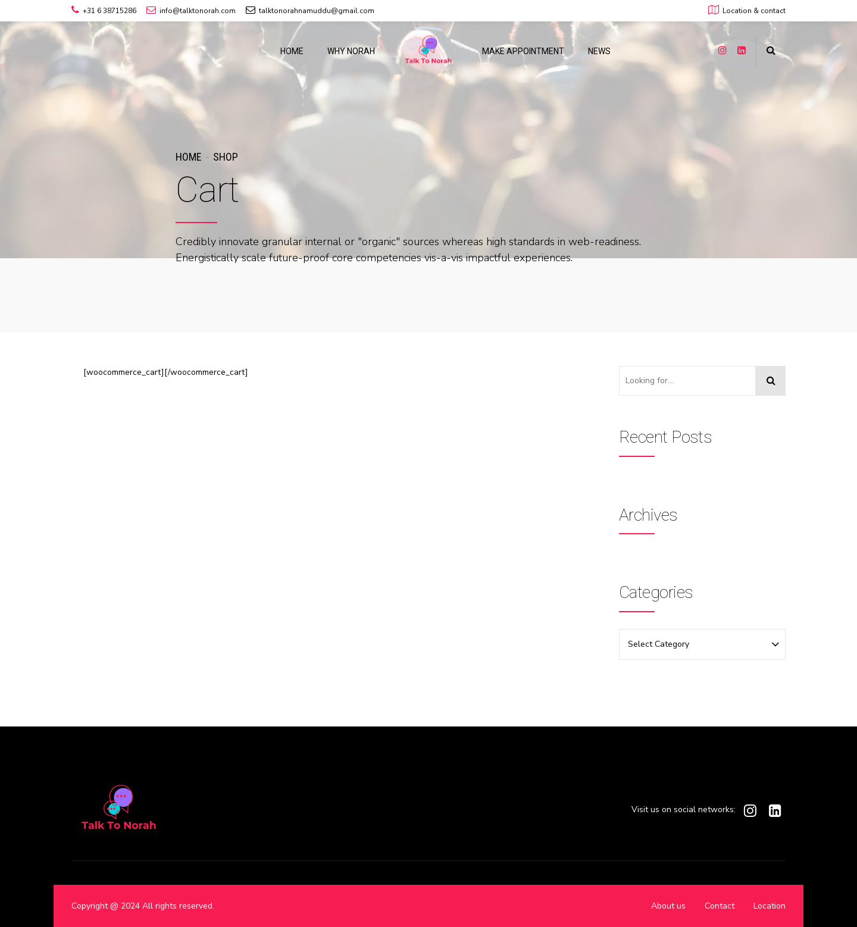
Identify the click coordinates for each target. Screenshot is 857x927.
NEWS (599, 51)
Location (769, 906)
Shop (225, 157)
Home (188, 157)
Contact (719, 906)
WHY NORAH (351, 51)
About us (668, 906)
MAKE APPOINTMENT (523, 51)
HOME (292, 51)
